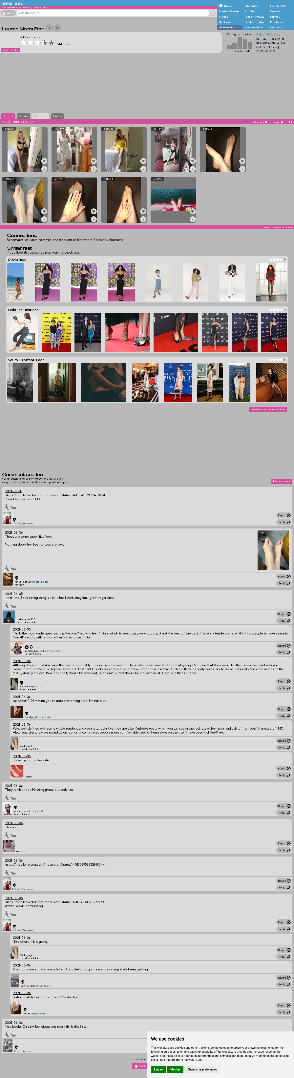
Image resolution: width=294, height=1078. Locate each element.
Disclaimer (277, 22)
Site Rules (251, 6)
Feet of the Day (254, 16)
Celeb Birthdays (254, 22)
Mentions (225, 22)
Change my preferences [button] (202, 1069)
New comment (281, 481)
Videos (223, 16)
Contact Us (277, 27)
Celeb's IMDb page (268, 34)
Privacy (275, 16)
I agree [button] (158, 1069)
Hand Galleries (254, 27)
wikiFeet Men (227, 27)
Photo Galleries (229, 11)
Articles (249, 11)
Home (228, 6)
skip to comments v (277, 227)
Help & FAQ (277, 6)
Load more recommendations (268, 409)
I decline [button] (175, 1069)
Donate (275, 11)
